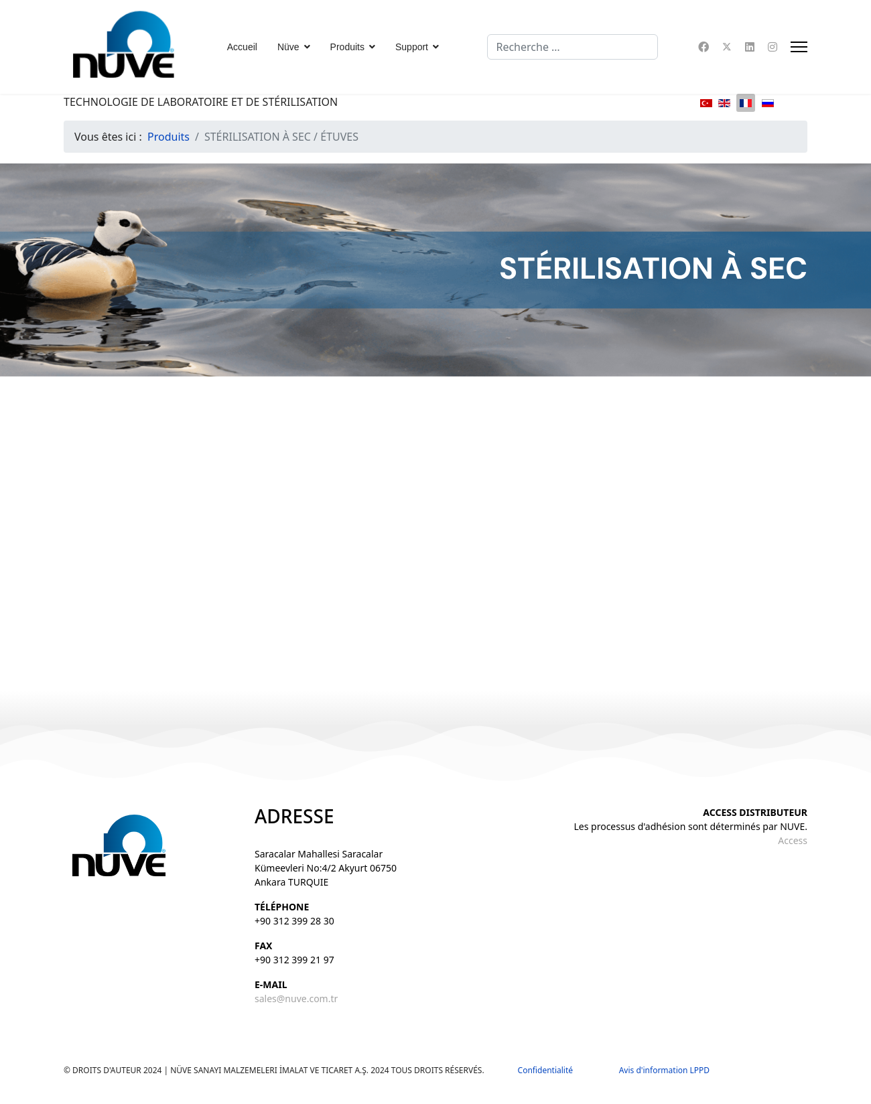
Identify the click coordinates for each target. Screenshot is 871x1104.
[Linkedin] (749, 47)
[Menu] (799, 47)
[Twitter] (727, 47)
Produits (347, 47)
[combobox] (572, 47)
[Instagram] (772, 47)
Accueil (242, 47)
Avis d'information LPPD (664, 1070)
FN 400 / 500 (344, 571)
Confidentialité (551, 1070)
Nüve (288, 47)
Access (792, 840)
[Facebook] (703, 47)
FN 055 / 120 (161, 571)
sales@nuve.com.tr (296, 998)
